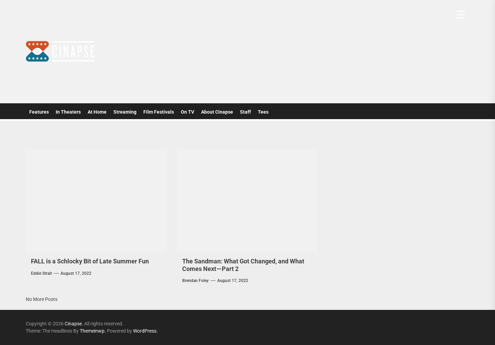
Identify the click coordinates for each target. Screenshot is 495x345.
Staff (245, 112)
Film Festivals (158, 112)
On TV (187, 112)
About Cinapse (217, 112)
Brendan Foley (195, 280)
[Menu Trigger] (460, 14)
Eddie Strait (41, 273)
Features (39, 112)
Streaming (124, 112)
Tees (263, 112)
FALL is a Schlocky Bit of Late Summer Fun (90, 261)
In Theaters (68, 112)
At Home (97, 112)
